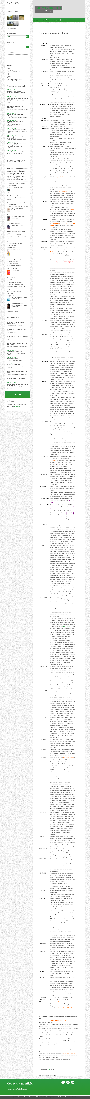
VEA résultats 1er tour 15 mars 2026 (17, 98)
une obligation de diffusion (69, 1053)
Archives (46, 20)
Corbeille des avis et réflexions (15, 79)
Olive (8, 137)
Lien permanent (44, 1069)
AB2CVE (9, 76)
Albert (9, 130)
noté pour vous (60, 1001)
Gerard (9, 152)
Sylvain (9, 114)
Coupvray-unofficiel (48, 7)
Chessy (72, 209)
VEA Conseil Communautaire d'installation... (16, 91)
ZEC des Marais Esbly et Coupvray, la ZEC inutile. (17, 152)
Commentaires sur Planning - (14, 74)
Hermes (9, 144)
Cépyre (9, 91)
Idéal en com (10, 68)
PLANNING (10, 70)
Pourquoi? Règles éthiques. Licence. (15, 80)
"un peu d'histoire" (63, 191)
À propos (56, 20)
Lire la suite (17, 406)
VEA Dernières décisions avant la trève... (17, 137)
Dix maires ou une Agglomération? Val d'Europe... (17, 344)
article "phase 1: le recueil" (58, 1020)
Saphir (9, 98)
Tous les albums (12, 28)
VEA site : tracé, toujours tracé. (16, 378)
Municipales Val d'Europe (15, 107)
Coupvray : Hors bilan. (20, 130)
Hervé (9, 106)
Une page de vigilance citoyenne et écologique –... (17, 384)
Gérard (9, 160)
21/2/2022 (52, 460)
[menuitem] (37, 20)
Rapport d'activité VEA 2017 (65, 1008)
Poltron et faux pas (12, 359)
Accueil (37, 20)
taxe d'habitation (67, 626)
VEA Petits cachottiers (68, 757)
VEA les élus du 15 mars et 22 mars (17, 329)
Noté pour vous (10, 77)
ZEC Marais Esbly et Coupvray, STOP (16, 144)
